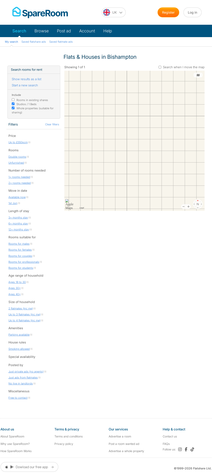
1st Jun (12, 203)
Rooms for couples (20, 255)
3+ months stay (18, 217)
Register (168, 12)
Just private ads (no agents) (26, 371)
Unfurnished (16, 162)
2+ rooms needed (19, 183)
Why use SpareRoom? (15, 443)
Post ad (64, 30)
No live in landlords (20, 383)
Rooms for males (18, 243)
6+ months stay (18, 223)
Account (87, 30)
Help (107, 30)
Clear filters (52, 124)
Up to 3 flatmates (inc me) (24, 314)
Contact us (170, 436)
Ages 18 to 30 (17, 282)
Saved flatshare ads (33, 41)
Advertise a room (120, 436)
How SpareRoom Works (16, 451)
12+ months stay (18, 229)
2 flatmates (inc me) (20, 308)
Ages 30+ (14, 288)
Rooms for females (20, 249)
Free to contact (17, 397)
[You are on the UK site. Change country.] (114, 12)
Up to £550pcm (18, 142)
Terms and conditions (68, 436)
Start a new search (25, 85)
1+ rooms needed (19, 177)
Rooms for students (20, 267)
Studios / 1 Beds (26, 104)
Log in (192, 12)
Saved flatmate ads (61, 41)
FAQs (166, 443)
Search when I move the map (184, 67)
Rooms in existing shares (32, 100)
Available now (17, 197)
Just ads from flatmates (23, 377)
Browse (41, 30)
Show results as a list (26, 79)
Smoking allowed (19, 348)
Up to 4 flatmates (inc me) (24, 320)
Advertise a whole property (126, 451)
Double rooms (17, 156)
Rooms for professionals (23, 261)
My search (11, 41)
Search (19, 30)
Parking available (18, 334)
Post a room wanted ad (124, 443)
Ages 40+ (14, 294)
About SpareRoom (12, 436)
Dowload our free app (29, 467)
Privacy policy (63, 443)
